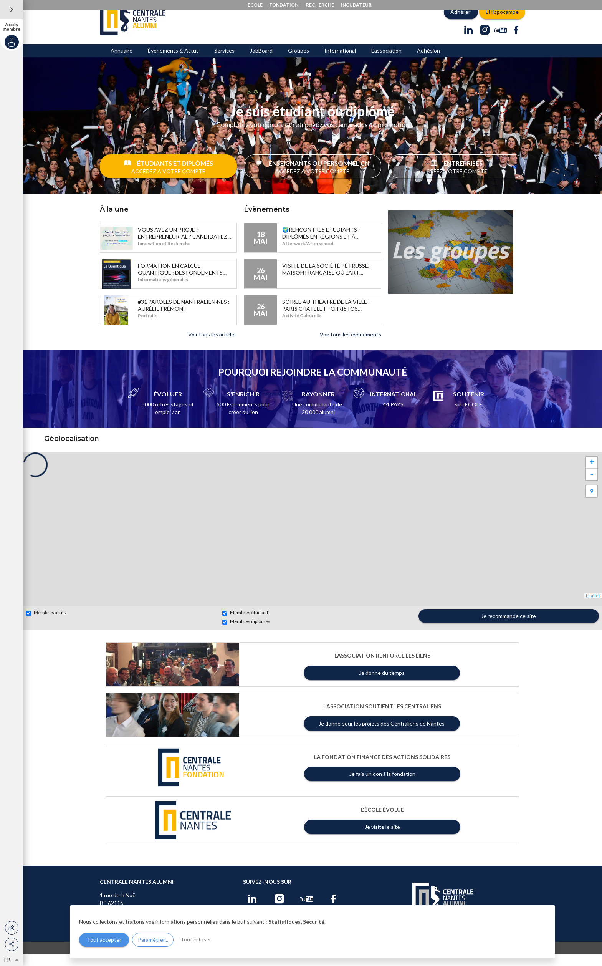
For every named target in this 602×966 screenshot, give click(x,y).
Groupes (298, 63)
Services (224, 63)
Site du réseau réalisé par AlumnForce (486, 959)
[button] (11, 944)
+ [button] (591, 475)
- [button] (591, 486)
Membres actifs (46, 625)
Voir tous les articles (212, 346)
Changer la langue (308, 959)
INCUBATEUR (356, 5)
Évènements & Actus (173, 63)
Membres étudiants (246, 625)
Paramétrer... (153, 939)
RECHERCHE (320, 5)
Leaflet (593, 607)
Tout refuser (195, 939)
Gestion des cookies (352, 959)
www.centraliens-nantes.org (149, 959)
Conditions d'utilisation (247, 959)
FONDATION (284, 5)
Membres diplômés (246, 634)
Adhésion (428, 63)
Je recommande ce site (508, 628)
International (340, 63)
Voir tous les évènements (350, 346)
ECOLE (255, 5)
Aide (280, 959)
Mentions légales (201, 959)
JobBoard (261, 63)
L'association (386, 63)
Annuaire (121, 63)
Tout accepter (104, 939)
